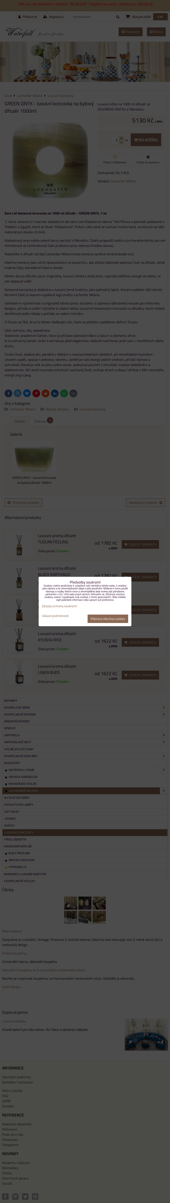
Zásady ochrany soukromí (59, 606)
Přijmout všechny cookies (108, 618)
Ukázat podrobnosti (55, 616)
